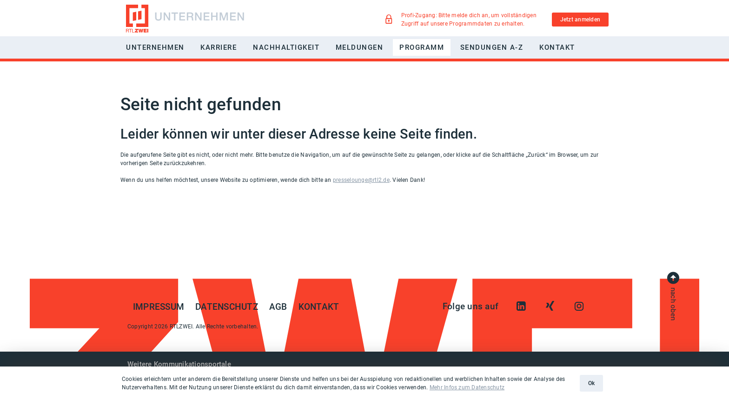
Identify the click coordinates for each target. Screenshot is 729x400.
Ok (591, 383)
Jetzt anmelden (580, 19)
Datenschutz (226, 307)
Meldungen (360, 47)
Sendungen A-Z (492, 47)
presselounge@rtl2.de (361, 180)
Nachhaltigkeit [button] (286, 47)
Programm (421, 47)
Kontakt (557, 47)
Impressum (158, 307)
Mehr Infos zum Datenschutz (467, 387)
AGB (278, 307)
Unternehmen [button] (155, 47)
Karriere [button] (218, 47)
